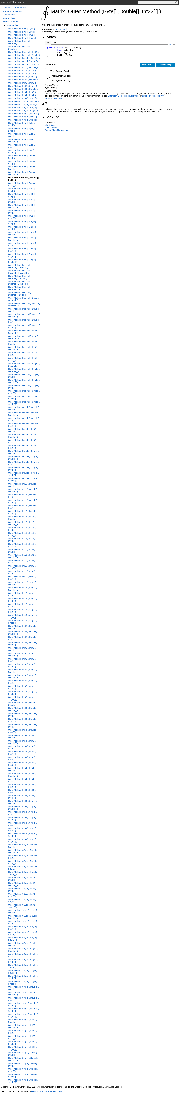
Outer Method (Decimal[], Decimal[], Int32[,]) (20, 288)
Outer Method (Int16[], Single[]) (22, 76)
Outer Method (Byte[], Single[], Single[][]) (22, 260)
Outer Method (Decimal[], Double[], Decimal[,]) (24, 299)
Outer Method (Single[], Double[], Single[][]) (23, 1015)
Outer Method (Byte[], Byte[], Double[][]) (21, 140)
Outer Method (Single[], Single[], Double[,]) (23, 1053)
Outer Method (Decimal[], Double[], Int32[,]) (24, 321)
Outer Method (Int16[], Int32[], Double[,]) (22, 550)
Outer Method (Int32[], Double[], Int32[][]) (23, 643)
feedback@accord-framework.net (46, 1091)
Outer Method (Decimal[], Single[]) (24, 55)
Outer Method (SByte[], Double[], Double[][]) (23, 851)
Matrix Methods (10, 21)
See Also (50, 117)
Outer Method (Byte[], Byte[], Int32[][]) (21, 151)
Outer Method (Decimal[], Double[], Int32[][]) (24, 326)
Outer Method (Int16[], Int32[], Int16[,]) (22, 561)
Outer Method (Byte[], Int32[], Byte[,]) (21, 189)
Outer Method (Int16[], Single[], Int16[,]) (22, 594)
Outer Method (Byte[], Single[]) (22, 38)
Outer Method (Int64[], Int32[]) (22, 92)
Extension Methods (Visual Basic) (123, 96)
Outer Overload (52, 127)
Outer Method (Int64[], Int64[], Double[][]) (22, 774)
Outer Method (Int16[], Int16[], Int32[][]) (22, 545)
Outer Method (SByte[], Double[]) (23, 101)
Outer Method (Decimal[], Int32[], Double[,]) (23, 342)
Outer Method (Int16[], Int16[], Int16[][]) (22, 534)
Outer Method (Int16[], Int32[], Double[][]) (22, 556)
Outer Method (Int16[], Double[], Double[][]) (23, 490)
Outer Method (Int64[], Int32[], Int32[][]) (22, 753)
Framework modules (12, 11)
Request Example (165, 65)
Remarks (51, 104)
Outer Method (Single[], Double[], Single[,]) (23, 1009)
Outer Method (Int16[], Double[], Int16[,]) (23, 496)
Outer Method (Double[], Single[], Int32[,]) (23, 463)
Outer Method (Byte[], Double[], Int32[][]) (22, 184)
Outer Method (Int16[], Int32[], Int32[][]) (22, 578)
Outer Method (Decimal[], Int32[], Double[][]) (23, 348)
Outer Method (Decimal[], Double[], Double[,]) (24, 310)
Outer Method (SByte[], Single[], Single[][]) (23, 982)
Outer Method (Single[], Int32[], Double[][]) (22, 1026)
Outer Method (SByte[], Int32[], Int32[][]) (22, 895)
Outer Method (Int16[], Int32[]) (22, 73)
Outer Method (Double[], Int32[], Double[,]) (23, 430)
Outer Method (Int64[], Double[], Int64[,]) (23, 725)
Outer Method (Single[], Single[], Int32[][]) (23, 1070)
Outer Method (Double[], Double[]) (24, 58)
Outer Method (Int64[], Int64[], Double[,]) (22, 769)
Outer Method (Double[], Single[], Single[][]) (23, 479)
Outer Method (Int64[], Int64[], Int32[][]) (22, 785)
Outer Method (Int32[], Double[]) (23, 80)
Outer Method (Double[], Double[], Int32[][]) (24, 424)
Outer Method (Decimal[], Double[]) (20, 47)
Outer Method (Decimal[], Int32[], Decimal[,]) (23, 331)
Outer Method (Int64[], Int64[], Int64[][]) (22, 796)
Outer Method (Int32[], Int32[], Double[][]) (22, 654)
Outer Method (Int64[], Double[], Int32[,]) (23, 714)
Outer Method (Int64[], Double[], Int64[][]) (23, 731)
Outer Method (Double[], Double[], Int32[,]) (24, 419)
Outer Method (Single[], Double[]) (23, 113)
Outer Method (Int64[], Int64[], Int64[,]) (22, 791)
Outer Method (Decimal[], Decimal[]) (20, 42)
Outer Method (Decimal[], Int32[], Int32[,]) (23, 353)
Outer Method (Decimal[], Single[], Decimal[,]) (24, 364)
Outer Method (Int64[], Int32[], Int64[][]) (22, 763)
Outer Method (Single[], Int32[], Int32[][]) (22, 1037)
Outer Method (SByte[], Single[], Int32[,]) (23, 955)
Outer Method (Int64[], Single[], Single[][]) (22, 840)
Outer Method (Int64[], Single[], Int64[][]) (22, 829)
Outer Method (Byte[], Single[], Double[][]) (22, 239)
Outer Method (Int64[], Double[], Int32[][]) (23, 720)
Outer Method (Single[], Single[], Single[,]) (23, 1075)
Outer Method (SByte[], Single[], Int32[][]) (23, 960)
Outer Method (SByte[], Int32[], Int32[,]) (22, 889)
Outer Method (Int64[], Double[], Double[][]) (23, 709)
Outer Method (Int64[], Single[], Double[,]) (22, 802)
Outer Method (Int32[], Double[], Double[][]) (23, 632)
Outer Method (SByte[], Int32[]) (22, 104)
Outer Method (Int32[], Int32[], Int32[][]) (22, 665)
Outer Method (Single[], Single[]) (23, 120)
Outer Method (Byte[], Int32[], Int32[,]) (21, 211)
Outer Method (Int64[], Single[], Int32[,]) (22, 813)
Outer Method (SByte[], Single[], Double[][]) (23, 949)
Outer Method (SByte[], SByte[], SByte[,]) (22, 933)
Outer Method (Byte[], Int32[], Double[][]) (21, 206)
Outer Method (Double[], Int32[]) (23, 61)
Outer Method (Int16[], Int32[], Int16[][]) (22, 567)
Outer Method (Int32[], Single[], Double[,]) (22, 670)
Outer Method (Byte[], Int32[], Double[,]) (21, 200)
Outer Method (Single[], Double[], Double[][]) (23, 993)
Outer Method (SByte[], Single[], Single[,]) (23, 977)
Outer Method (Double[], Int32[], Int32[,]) (23, 441)
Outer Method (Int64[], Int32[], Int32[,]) (22, 747)
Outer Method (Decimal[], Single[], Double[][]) (24, 381)
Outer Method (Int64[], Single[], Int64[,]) (22, 824)
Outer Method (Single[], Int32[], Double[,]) (22, 1020)
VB (55, 43)
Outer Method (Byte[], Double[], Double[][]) (22, 173)
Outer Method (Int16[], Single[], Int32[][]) (22, 610)
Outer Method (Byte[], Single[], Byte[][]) (22, 228)
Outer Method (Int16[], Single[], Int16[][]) (22, 599)
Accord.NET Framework (14, 7)
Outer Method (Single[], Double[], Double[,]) (23, 988)
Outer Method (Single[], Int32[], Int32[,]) (22, 1031)
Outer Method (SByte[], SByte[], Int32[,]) (22, 922)
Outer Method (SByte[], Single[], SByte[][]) (23, 971)
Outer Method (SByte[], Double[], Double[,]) (23, 845)
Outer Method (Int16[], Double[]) (23, 67)
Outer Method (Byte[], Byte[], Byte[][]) (21, 129)
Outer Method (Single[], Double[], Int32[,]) (23, 999)
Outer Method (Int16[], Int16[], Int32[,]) (22, 539)
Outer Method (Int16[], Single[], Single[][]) (22, 621)
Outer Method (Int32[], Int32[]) (22, 83)
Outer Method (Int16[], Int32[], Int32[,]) (22, 572)
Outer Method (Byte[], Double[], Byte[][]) (22, 162)
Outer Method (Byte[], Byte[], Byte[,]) (21, 124)
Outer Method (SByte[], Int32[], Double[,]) (22, 878)
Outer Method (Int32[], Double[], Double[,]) (23, 627)
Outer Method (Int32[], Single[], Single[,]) (22, 692)
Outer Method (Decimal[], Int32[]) (23, 52)
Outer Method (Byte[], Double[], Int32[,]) (23, 178)
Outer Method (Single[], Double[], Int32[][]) (23, 1004)
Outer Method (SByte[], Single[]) (23, 110)
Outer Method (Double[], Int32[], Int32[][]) (23, 446)
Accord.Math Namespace (56, 130)
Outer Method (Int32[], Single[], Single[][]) (22, 698)
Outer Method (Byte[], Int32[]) (21, 35)
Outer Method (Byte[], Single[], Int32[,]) (22, 244)
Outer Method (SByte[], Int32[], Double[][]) (22, 884)
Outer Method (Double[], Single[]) (23, 64)
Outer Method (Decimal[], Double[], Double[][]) (24, 315)
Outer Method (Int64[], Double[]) (23, 89)
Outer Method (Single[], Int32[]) (22, 117)
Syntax (49, 37)
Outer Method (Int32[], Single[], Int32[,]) (22, 681)
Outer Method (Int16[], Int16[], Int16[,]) (22, 528)
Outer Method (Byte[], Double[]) (22, 32)
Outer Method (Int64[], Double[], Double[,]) (23, 703)
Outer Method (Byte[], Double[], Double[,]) (22, 167)
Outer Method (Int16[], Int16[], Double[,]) (22, 517)
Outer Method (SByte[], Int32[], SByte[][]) (22, 906)
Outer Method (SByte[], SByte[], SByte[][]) (22, 938)
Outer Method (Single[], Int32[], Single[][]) (22, 1048)
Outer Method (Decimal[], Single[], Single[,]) (24, 397)
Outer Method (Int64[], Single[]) (22, 98)
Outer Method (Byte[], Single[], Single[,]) (22, 255)
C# (48, 43)
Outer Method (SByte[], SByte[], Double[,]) (22, 911)
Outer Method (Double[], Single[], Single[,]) (23, 474)
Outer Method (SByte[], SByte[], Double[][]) (22, 917)
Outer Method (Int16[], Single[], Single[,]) (22, 616)
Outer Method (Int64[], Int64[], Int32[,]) (22, 780)
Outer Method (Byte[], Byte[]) (21, 28)
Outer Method (12, 25)
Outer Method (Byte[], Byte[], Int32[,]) (21, 146)
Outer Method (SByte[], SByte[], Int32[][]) (22, 927)
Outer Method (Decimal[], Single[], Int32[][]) (24, 392)
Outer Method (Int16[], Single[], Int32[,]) (22, 605)
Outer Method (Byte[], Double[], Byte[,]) (22, 157)
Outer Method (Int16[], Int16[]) (22, 70)
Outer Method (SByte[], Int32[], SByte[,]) (22, 900)
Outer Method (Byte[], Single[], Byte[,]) (22, 222)
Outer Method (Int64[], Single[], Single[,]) (22, 835)
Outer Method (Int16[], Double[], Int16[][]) (23, 501)
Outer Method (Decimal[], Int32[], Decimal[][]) (23, 337)
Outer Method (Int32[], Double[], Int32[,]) (23, 638)
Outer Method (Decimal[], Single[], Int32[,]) (24, 386)
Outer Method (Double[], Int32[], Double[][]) (23, 435)
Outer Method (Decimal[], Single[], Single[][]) (24, 403)
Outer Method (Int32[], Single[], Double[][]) (22, 676)
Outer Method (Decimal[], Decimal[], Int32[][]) (20, 293)
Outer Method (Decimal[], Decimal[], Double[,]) (20, 277)
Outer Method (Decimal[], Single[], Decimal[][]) (24, 370)
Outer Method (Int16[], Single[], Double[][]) (22, 588)
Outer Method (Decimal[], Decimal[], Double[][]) (20, 282)
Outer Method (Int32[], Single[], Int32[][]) (22, 687)
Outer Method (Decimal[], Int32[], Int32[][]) (23, 359)
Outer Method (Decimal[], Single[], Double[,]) (24, 375)
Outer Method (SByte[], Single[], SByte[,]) (23, 966)
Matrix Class (9, 18)
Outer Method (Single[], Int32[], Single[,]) (22, 1042)
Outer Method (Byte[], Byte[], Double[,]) (21, 135)
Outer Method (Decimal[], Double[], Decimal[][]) (24, 304)
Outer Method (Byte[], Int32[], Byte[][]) (21, 195)
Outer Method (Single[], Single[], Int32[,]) (23, 1064)
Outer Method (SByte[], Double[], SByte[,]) (23, 867)
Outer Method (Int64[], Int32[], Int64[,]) (22, 758)
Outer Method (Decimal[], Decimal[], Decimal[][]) (20, 271)
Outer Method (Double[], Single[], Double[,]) (23, 452)
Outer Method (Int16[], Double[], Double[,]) (23, 485)
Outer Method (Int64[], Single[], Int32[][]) (22, 818)
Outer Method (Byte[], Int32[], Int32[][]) (21, 217)
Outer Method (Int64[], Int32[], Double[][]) (22, 742)
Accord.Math (9, 14)
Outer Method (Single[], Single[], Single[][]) (23, 1081)
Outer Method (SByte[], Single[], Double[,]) (23, 944)
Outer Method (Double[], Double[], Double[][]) (24, 413)
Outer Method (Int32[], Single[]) (22, 86)
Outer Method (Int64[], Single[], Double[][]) (22, 807)
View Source (147, 65)
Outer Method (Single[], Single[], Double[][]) (23, 1059)
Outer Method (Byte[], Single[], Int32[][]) (22, 249)
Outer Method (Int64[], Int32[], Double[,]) (22, 736)
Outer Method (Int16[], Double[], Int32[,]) (23, 506)
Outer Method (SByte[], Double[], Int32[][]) (23, 862)
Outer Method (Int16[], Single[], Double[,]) (22, 583)
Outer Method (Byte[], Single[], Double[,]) (22, 233)
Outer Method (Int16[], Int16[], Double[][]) (22, 523)
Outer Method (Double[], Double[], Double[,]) (24, 408)
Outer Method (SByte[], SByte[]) (23, 107)
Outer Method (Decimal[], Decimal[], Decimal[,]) (20, 266)
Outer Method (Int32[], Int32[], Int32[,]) (22, 660)
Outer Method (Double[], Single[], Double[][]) (23, 457)
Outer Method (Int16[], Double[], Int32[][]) (23, 512)
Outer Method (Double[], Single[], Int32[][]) (23, 468)
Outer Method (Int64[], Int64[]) (22, 95)
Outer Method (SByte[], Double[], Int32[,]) (23, 856)
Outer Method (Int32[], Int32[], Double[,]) (22, 649)
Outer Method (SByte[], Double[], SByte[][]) (23, 873)
